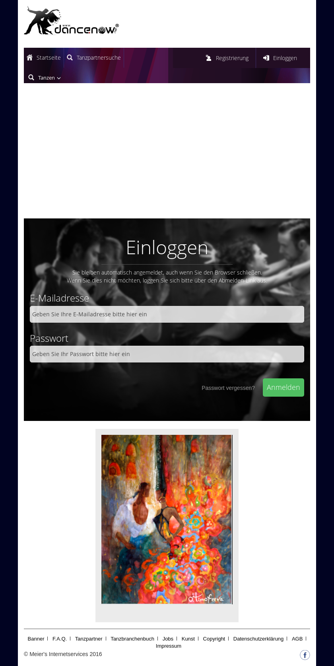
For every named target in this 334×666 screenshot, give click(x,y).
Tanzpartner (89, 639)
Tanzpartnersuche (99, 57)
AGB (297, 639)
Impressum (168, 646)
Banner (36, 639)
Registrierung (232, 58)
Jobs (168, 639)
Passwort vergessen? (228, 388)
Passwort (49, 338)
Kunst (188, 639)
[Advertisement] (167, 154)
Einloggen (285, 58)
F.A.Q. (59, 639)
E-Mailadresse (59, 297)
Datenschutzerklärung (258, 639)
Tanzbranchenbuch (132, 639)
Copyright (214, 639)
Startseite (49, 57)
